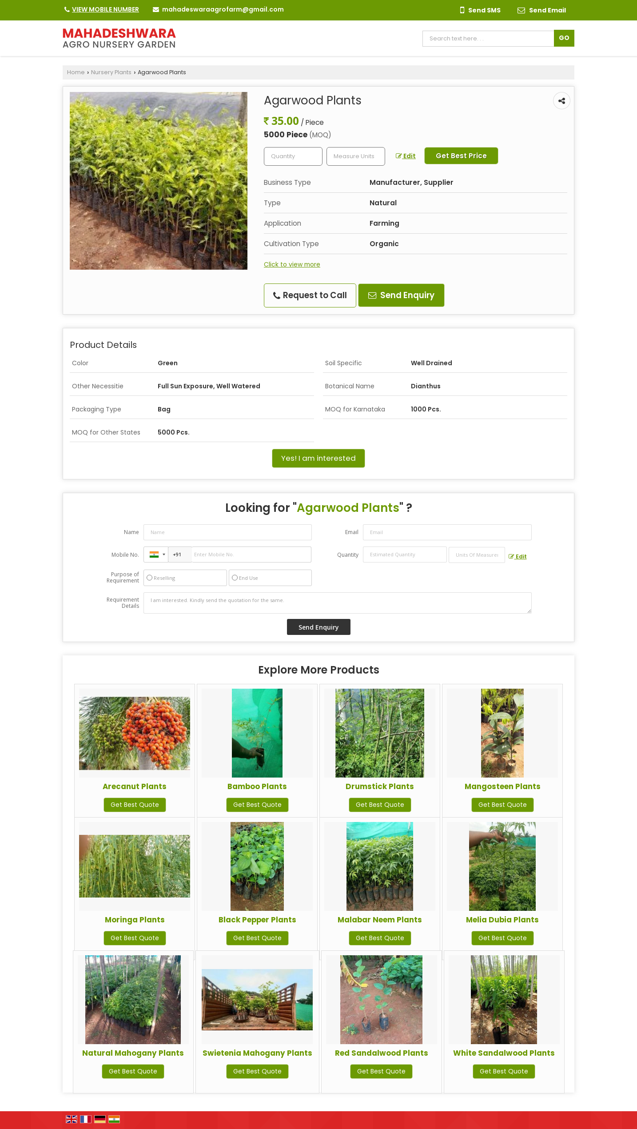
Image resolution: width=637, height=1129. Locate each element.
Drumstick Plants (380, 786)
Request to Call (310, 295)
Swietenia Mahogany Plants (257, 1053)
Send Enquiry (401, 295)
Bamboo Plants (257, 786)
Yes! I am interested (318, 458)
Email (351, 532)
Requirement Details (123, 603)
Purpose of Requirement (123, 577)
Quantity (347, 555)
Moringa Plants (135, 919)
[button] (105, 9)
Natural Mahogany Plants (133, 1053)
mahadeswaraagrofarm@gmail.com (223, 9)
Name (131, 532)
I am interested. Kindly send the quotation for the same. (337, 603)
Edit (406, 156)
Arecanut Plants (135, 786)
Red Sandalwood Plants (381, 1053)
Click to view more (292, 264)
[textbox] (355, 156)
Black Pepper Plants (257, 919)
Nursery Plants (111, 72)
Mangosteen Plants (503, 786)
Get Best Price (461, 155)
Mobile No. (125, 555)
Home (76, 72)
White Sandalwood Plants (504, 1053)
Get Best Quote (135, 804)
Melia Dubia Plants (502, 919)
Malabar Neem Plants (380, 919)
